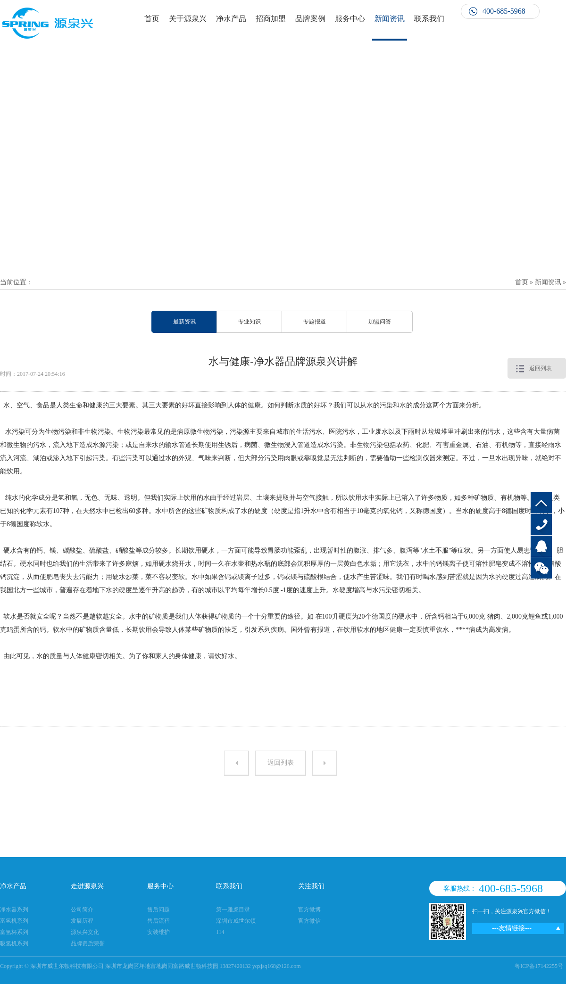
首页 (151, 19)
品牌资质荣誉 (88, 943)
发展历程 (82, 921)
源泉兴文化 (85, 932)
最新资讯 (184, 321)
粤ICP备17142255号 (539, 966)
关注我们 (311, 886)
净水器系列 (14, 909)
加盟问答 (379, 321)
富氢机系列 (14, 921)
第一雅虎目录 (233, 909)
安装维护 (158, 932)
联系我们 (429, 19)
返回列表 (540, 368)
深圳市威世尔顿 (236, 921)
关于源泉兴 (188, 19)
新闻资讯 (390, 19)
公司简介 (82, 909)
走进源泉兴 (87, 886)
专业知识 (249, 321)
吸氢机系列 (14, 943)
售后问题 (158, 909)
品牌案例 (310, 19)
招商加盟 (271, 19)
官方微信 (309, 921)
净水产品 (231, 19)
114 (220, 932)
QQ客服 (541, 546)
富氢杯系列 (14, 932)
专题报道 (314, 321)
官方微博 (309, 909)
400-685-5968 (541, 524)
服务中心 (350, 19)
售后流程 (158, 921)
